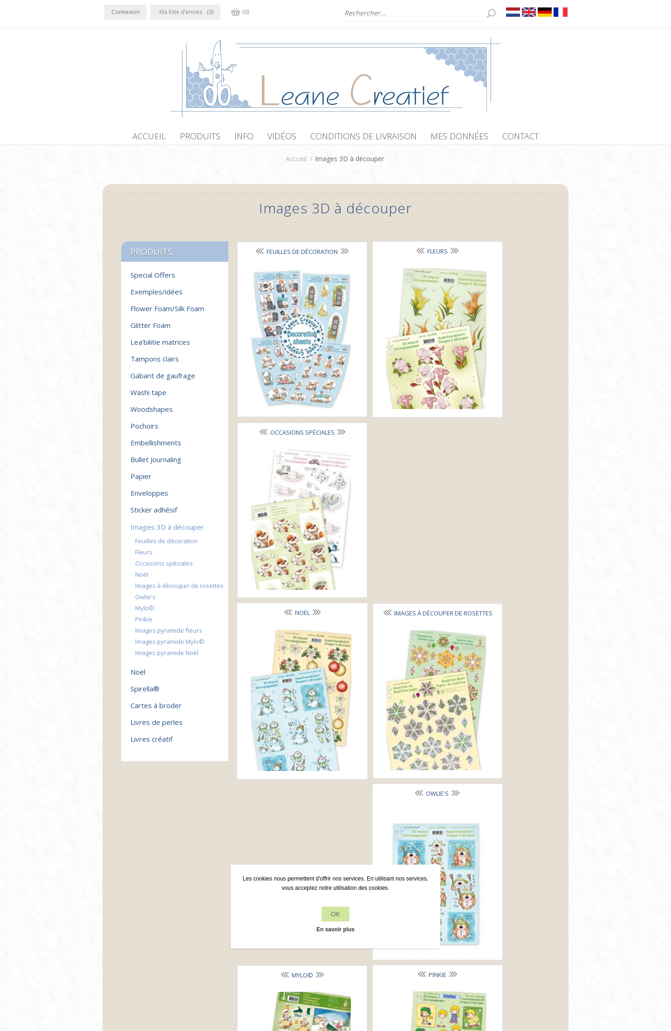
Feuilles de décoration (166, 545)
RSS (150, 889)
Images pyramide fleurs (168, 635)
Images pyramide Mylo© (170, 646)
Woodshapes (151, 413)
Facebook (113, 889)
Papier (140, 480)
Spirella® (144, 693)
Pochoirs (144, 430)
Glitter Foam (150, 330)
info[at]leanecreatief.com (143, 928)
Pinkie (389, 534)
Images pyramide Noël (167, 657)
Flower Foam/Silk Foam (167, 313)
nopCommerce (275, 981)
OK (335, 914)
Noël (286, 395)
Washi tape (148, 397)
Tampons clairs (154, 363)
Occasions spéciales (164, 568)
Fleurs (389, 256)
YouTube (168, 889)
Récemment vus (478, 891)
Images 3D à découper (167, 531)
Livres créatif (151, 743)
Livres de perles (156, 726)
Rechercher (471, 908)
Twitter (131, 889)
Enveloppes (149, 497)
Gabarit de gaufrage (162, 380)
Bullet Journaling (155, 464)
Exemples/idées (156, 296)
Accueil (296, 163)
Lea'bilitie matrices (160, 346)
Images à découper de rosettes (179, 590)
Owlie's (493, 395)
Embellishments (155, 447)
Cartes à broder (156, 710)
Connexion (125, 12)
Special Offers (152, 279)
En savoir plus (335, 929)
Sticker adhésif (153, 514)
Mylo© (286, 535)
